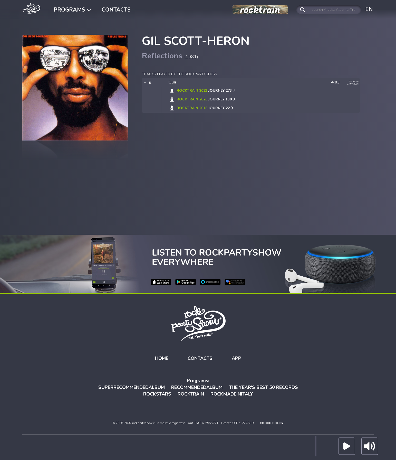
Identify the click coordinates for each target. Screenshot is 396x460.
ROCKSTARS (157, 394)
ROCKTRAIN (191, 394)
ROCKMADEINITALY (231, 394)
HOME (161, 358)
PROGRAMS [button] (72, 9)
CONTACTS (116, 9)
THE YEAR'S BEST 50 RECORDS (263, 387)
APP (236, 358)
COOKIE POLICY (271, 423)
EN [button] (369, 9)
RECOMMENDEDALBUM (197, 387)
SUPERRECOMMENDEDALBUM (131, 387)
